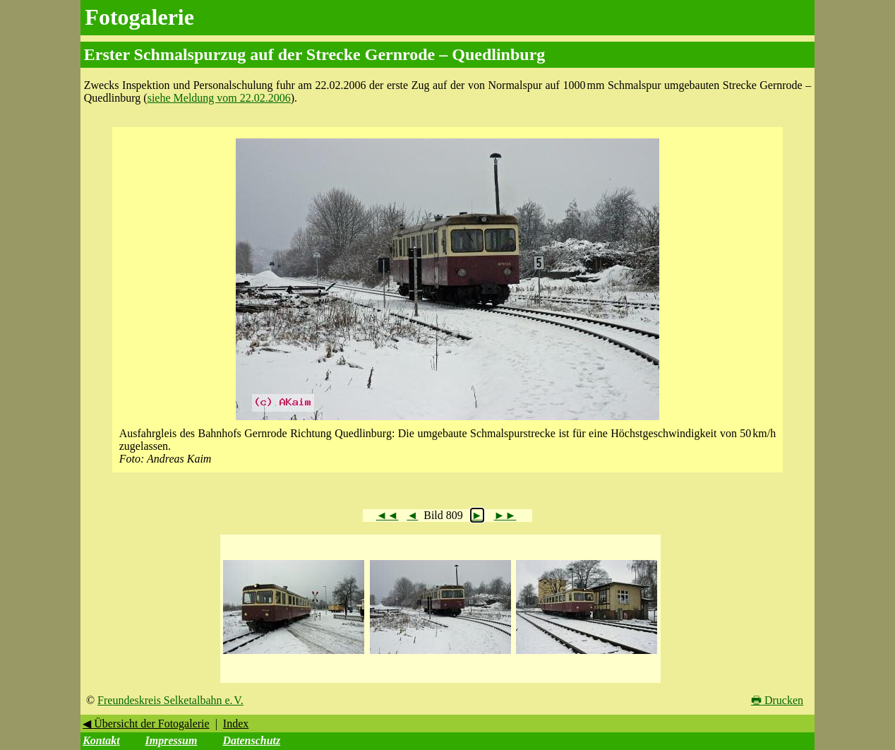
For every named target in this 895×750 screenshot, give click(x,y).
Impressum (171, 740)
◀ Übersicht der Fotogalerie (146, 724)
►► (505, 515)
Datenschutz (251, 740)
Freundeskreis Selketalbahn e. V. (170, 700)
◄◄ (387, 515)
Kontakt (101, 740)
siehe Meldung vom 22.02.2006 (219, 98)
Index (235, 724)
